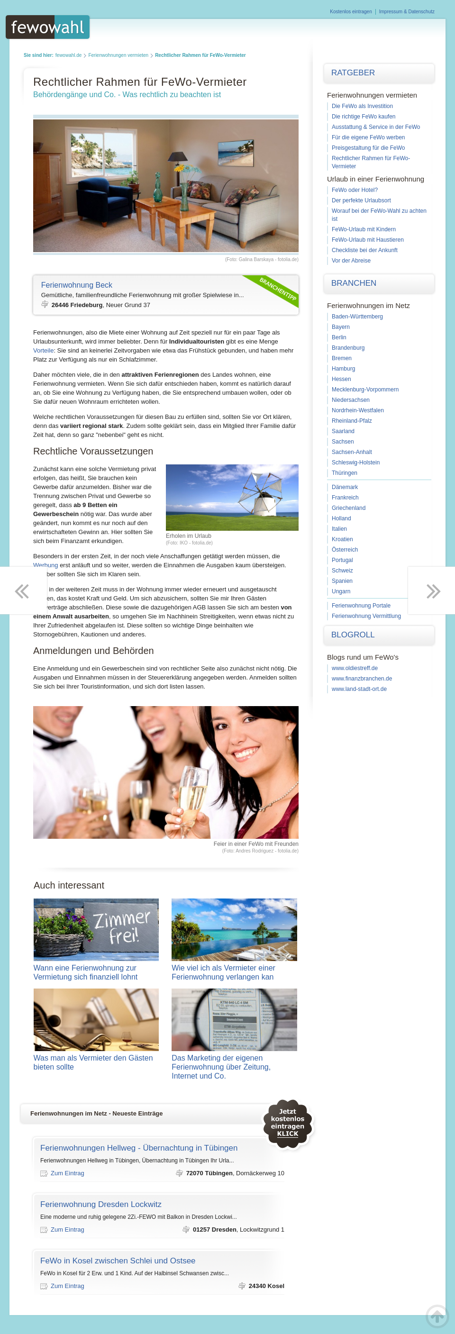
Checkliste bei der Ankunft (365, 250)
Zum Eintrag (67, 1173)
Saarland (343, 431)
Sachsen (343, 441)
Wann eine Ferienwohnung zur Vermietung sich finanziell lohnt (96, 972)
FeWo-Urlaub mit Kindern (364, 229)
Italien (339, 529)
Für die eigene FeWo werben (368, 137)
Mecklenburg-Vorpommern (365, 389)
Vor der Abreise (351, 260)
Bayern (341, 327)
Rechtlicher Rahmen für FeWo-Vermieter (371, 162)
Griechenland (348, 508)
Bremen (342, 358)
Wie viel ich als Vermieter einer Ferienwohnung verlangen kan (234, 972)
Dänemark (345, 487)
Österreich (345, 549)
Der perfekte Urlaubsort (361, 200)
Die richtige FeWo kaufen (364, 116)
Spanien (342, 581)
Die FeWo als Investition (362, 106)
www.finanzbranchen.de (362, 678)
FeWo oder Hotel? (355, 190)
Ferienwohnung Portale (361, 605)
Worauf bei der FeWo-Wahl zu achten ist (379, 215)
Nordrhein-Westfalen (358, 410)
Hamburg (343, 368)
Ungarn (341, 591)
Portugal (342, 560)
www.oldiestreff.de (355, 668)
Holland (341, 518)
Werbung (45, 565)
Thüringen (344, 473)
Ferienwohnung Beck (76, 285)
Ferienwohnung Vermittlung (366, 616)
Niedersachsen (351, 400)
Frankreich (345, 497)
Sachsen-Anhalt (352, 452)
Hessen (341, 379)
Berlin (339, 337)
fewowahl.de (68, 55)
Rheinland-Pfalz (352, 420)
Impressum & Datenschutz (407, 11)
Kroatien (342, 539)
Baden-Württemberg (357, 316)
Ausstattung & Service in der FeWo (376, 127)
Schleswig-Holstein (356, 462)
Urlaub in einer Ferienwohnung (375, 179)
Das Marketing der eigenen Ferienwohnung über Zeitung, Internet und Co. (234, 1066)
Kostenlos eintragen (351, 11)
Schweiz (342, 570)
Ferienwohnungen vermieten (118, 55)
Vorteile (43, 350)
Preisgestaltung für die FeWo (368, 148)
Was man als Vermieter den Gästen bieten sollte (96, 1062)
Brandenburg (348, 348)
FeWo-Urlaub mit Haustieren (368, 239)
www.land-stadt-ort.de (359, 689)
